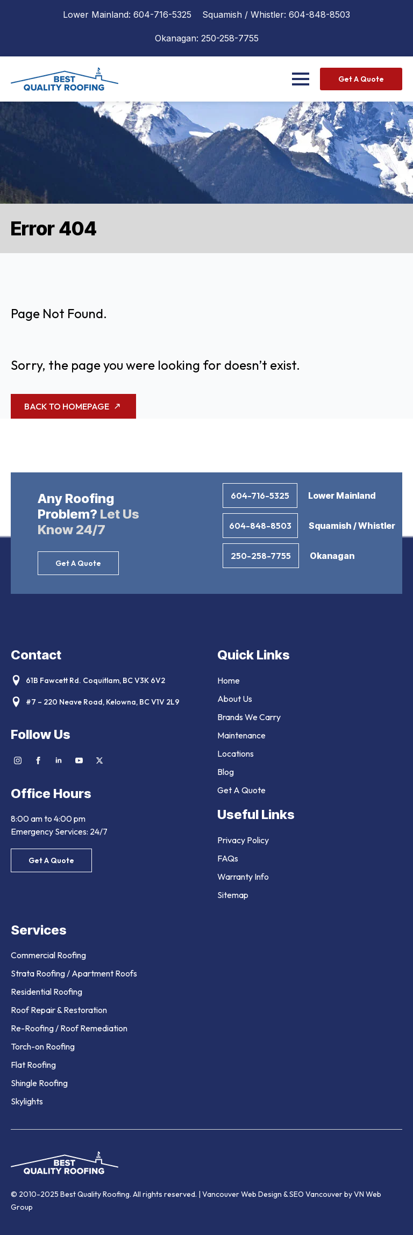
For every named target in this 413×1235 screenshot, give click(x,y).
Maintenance (241, 735)
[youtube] (79, 760)
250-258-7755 (230, 38)
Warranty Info (243, 876)
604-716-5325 (162, 14)
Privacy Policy (243, 840)
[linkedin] (59, 760)
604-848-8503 (319, 14)
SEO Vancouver (316, 1194)
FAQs (227, 858)
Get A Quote (241, 790)
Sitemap (232, 894)
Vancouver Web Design (242, 1194)
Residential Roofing (46, 991)
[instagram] (18, 760)
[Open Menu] (300, 79)
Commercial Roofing (48, 955)
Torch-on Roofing (43, 1046)
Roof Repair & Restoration (59, 1009)
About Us (234, 698)
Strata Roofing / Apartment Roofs (74, 973)
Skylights (27, 1101)
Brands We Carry (249, 717)
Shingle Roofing (39, 1083)
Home (228, 680)
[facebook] (38, 760)
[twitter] (99, 760)
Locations (235, 753)
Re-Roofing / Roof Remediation (69, 1028)
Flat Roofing (33, 1064)
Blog (225, 771)
